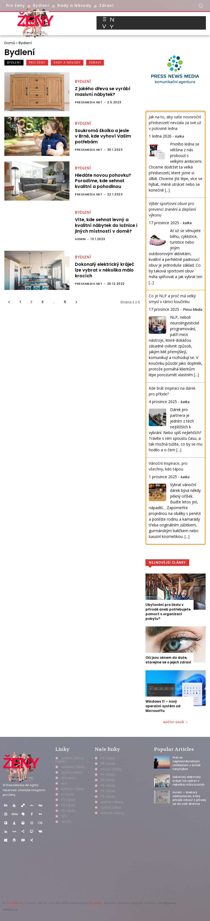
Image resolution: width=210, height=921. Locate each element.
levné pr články (72, 788)
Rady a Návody (67, 62)
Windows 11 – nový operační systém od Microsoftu (162, 706)
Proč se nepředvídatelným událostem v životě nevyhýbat (186, 763)
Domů (9, 42)
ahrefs (66, 821)
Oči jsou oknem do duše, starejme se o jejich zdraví (168, 660)
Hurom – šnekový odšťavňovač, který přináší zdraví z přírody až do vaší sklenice (189, 798)
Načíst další (175, 722)
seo (64, 783)
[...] (167, 190)
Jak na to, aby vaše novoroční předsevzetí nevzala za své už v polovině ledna (175, 122)
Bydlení (14, 62)
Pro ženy (37, 62)
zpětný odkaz (71, 772)
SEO (64, 816)
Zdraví (95, 62)
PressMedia (14, 903)
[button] (200, 5)
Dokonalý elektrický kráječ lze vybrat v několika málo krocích (104, 270)
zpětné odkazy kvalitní (69, 760)
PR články (95, 903)
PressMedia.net (88, 102)
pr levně (67, 794)
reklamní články (73, 767)
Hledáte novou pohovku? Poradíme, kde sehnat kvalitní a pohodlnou (103, 181)
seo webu (68, 777)
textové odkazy (112, 813)
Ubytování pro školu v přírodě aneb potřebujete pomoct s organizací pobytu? (168, 611)
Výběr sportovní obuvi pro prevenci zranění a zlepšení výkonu (172, 209)
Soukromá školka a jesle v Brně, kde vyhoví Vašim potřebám (103, 136)
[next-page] (76, 302)
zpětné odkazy (112, 802)
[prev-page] (8, 302)
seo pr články (111, 769)
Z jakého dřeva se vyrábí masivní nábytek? (102, 91)
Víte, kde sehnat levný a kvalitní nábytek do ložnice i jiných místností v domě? (106, 225)
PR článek (68, 799)
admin (80, 239)
